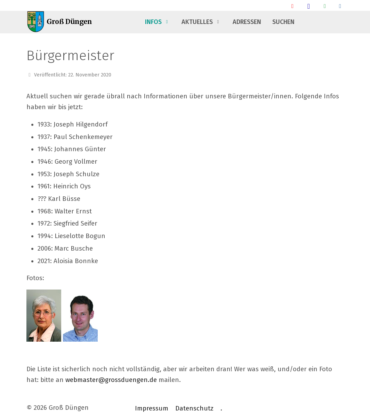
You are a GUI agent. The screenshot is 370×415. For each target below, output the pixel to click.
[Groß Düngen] (61, 22)
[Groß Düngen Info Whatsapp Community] (324, 6)
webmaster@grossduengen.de (111, 380)
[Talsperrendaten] (340, 6)
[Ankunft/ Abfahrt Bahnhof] (292, 6)
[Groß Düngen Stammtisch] (308, 6)
